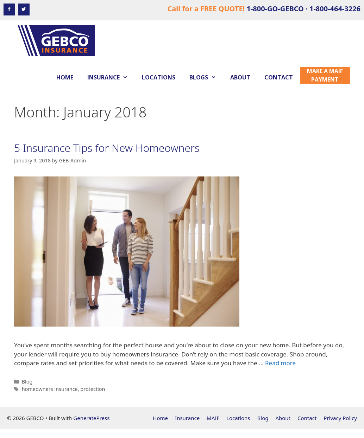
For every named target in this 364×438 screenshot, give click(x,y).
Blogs (206, 77)
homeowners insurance (50, 389)
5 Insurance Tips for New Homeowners (107, 148)
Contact (278, 77)
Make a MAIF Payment (325, 75)
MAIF (213, 417)
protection (92, 389)
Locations (158, 77)
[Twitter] (24, 9)
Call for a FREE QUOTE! (263, 8)
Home (64, 77)
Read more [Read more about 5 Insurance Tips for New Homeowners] (280, 363)
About (240, 77)
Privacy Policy (340, 417)
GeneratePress (91, 417)
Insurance (111, 77)
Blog (27, 381)
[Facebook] (9, 9)
